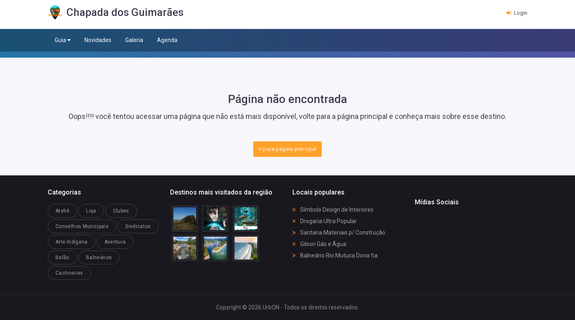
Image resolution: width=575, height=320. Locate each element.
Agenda (167, 40)
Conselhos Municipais (81, 226)
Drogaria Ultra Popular (324, 221)
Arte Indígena (71, 242)
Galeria (134, 40)
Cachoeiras (69, 273)
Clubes (121, 211)
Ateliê (62, 211)
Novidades (97, 40)
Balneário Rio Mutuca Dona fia (335, 255)
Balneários (99, 257)
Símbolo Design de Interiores (333, 209)
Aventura (115, 242)
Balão (62, 257)
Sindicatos (138, 226)
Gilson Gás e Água (319, 244)
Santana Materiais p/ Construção (338, 232)
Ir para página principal (287, 149)
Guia (63, 40)
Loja (91, 211)
